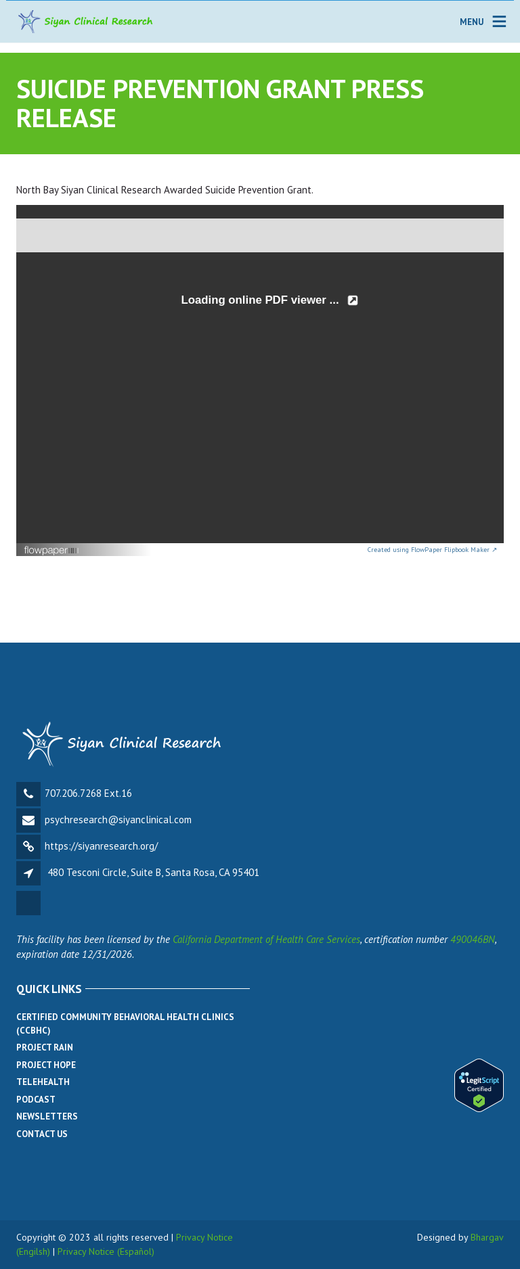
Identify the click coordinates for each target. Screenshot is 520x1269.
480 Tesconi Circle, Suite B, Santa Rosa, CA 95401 (153, 872)
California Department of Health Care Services (266, 939)
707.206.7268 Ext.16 (88, 793)
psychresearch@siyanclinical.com (118, 819)
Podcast (36, 1099)
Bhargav (487, 1237)
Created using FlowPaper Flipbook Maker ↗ (432, 549)
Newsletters (47, 1116)
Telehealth (43, 1082)
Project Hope (46, 1065)
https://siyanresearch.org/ (101, 845)
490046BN (472, 939)
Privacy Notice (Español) (106, 1251)
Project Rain (44, 1047)
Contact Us (42, 1134)
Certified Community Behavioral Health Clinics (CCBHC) (125, 1023)
